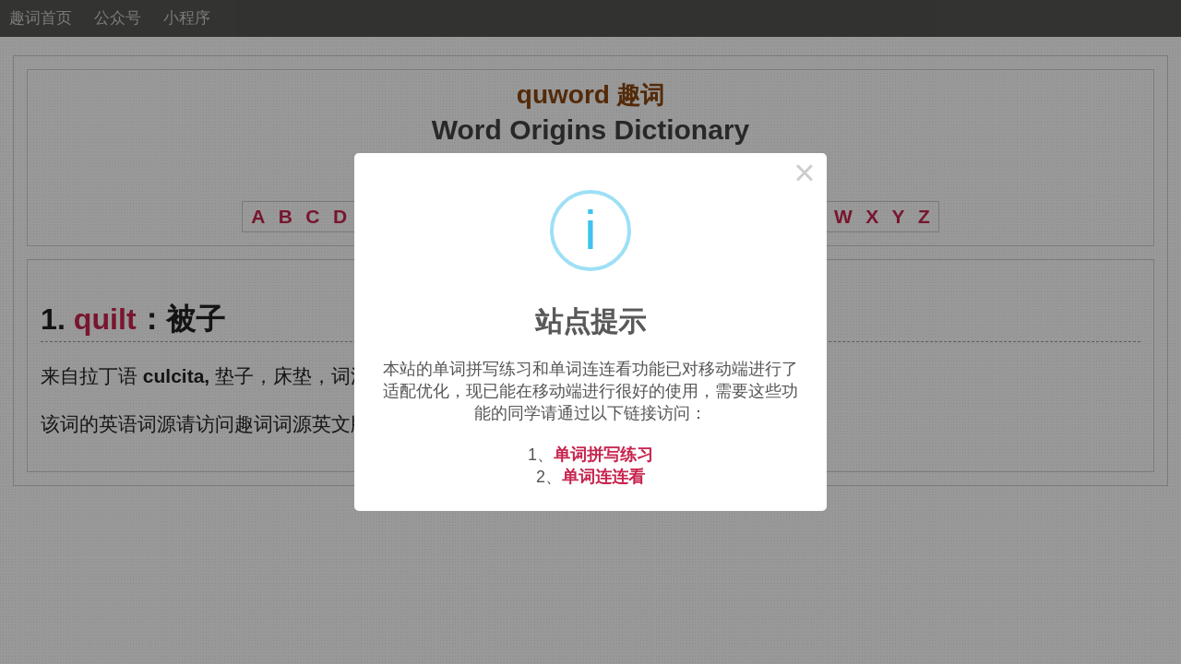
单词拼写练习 (603, 454)
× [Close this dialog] (804, 175)
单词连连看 (603, 477)
